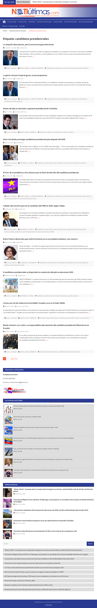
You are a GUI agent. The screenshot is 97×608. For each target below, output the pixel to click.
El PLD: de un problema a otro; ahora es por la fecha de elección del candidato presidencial (41, 172)
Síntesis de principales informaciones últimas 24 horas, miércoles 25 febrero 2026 (39, 406)
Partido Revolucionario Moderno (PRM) (42, 232)
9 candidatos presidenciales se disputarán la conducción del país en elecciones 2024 (38, 272)
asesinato (42, 318)
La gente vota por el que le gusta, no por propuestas (25, 75)
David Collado (57, 229)
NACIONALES (11, 22)
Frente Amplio (60, 263)
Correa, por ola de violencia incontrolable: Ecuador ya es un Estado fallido (34, 303)
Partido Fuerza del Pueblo (71, 163)
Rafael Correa (79, 318)
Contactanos (48, 605)
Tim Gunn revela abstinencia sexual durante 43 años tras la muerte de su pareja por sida (41, 470)
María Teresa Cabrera (75, 263)
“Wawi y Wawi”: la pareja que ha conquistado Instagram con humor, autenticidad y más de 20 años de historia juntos (53, 490)
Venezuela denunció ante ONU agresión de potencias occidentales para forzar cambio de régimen (44, 438)
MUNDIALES (22, 22)
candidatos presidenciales (54, 68)
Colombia (65, 132)
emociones (7, 101)
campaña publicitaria (64, 99)
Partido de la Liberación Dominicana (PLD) (24, 198)
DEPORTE (31, 22)
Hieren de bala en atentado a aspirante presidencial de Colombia (30, 108)
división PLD (8, 198)
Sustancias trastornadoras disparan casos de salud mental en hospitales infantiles (43, 521)
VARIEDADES (57, 22)
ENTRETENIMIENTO (70, 22)
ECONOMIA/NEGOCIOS (44, 22)
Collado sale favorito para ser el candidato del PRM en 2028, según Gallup (34, 205)
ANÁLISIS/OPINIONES (85, 22)
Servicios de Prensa (21, 112)
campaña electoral (51, 99)
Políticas (31, 163)
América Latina (24, 132)
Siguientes (14, 359)
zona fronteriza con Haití (17, 265)
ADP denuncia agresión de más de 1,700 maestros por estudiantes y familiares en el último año (43, 459)
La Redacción (23, 48)
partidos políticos (83, 68)
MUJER (21, 26)
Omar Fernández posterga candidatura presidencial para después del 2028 (34, 139)
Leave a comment (11, 68)
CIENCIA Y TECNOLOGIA (9, 26)
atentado (42, 132)
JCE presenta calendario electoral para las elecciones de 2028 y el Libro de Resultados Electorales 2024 (50, 510)
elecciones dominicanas (70, 68)
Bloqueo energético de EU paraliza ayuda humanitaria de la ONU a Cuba (36, 427)
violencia (71, 132)
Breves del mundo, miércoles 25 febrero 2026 (27, 417)
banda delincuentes (52, 318)
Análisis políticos (25, 68)
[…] (33, 56)
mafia (66, 263)
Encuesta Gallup (66, 229)
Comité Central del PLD (69, 196)
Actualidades (24, 263)
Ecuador (77, 352)
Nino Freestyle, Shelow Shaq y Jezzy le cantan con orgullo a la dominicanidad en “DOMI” (34, 572)
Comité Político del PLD (84, 196)
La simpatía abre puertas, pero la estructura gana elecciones (28, 44)
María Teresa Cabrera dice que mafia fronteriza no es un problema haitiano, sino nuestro (40, 239)
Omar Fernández (58, 163)
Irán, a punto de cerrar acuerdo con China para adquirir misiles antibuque (36, 449)
